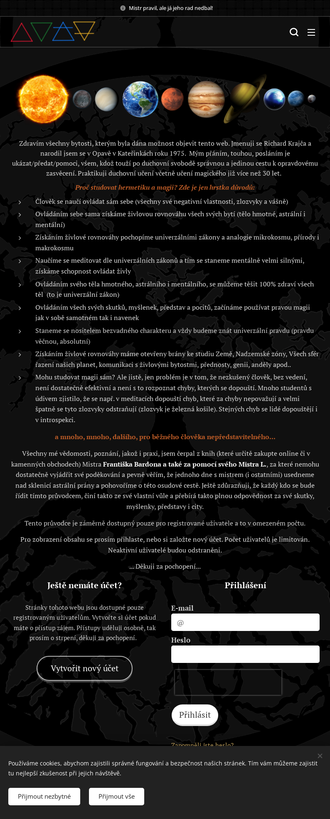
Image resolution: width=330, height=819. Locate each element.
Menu (311, 32)
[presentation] (228, 682)
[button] (294, 32)
